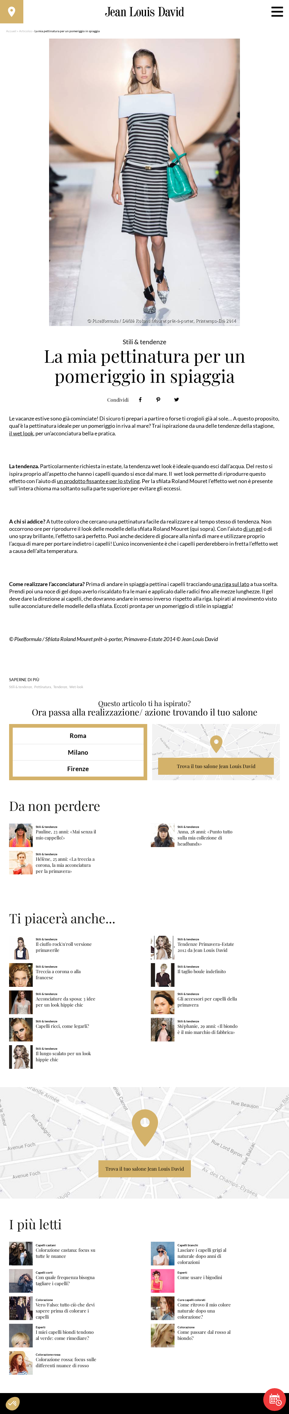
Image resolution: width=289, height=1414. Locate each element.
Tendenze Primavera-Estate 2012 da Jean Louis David (206, 948)
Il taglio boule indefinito (202, 972)
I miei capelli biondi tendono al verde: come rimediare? (65, 1336)
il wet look (21, 434)
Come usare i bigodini (200, 1278)
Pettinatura (42, 688)
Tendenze (60, 688)
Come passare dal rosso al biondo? (204, 1336)
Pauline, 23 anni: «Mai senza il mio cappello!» (66, 836)
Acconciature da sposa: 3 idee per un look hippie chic (65, 1003)
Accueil (11, 32)
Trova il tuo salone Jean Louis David (216, 767)
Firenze (78, 769)
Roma (78, 736)
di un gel (253, 529)
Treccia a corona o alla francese (58, 975)
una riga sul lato (230, 585)
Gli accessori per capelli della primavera (207, 1003)
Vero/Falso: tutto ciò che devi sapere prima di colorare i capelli (65, 1312)
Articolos (25, 32)
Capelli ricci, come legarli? (62, 1027)
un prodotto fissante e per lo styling (98, 482)
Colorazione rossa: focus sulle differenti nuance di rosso (66, 1363)
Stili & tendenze (20, 688)
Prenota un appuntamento (276, 1400)
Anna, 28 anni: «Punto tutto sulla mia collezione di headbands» (205, 839)
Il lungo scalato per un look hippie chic (63, 1057)
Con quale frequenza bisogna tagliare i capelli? (65, 1281)
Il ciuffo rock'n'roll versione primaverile (64, 948)
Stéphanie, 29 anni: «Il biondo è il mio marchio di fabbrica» (208, 1030)
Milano (78, 753)
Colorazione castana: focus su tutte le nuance (65, 1254)
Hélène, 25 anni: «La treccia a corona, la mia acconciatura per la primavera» (65, 866)
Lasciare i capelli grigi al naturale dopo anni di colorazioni (202, 1257)
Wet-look (76, 688)
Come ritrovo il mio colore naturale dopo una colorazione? (204, 1312)
